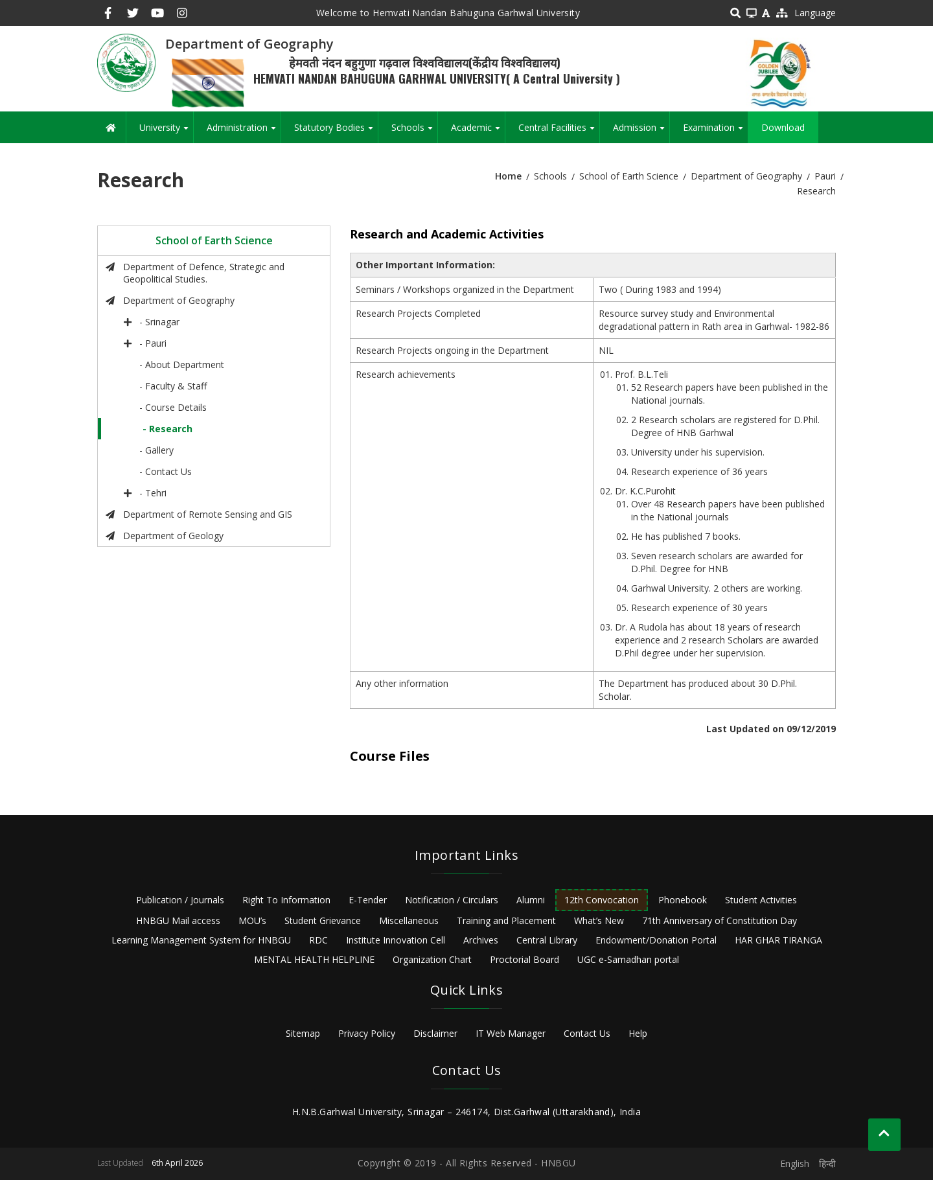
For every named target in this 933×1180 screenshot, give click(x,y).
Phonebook (682, 900)
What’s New (599, 920)
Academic (478, 132)
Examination (715, 132)
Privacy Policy (366, 1033)
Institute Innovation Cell (395, 940)
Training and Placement (506, 920)
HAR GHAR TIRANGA (778, 940)
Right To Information (286, 900)
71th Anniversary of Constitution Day (719, 920)
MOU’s (252, 920)
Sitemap (303, 1033)
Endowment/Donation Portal (656, 940)
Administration (244, 132)
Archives (480, 940)
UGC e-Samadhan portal (628, 959)
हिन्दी (827, 1163)
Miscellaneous (409, 920)
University (166, 132)
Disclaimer (435, 1033)
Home (508, 176)
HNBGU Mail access (178, 920)
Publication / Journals (180, 900)
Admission (641, 132)
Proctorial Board (524, 959)
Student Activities (761, 900)
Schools (414, 132)
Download (783, 127)
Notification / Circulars (451, 900)
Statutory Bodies (336, 132)
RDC (318, 940)
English (794, 1163)
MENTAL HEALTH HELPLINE (314, 959)
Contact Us (587, 1033)
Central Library (546, 940)
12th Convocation (601, 900)
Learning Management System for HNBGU (201, 940)
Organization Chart (432, 959)
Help (637, 1033)
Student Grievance (322, 920)
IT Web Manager (511, 1033)
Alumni (530, 900)
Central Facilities (558, 132)
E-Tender (368, 900)
